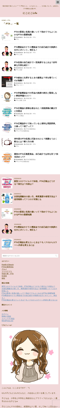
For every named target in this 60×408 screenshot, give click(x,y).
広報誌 (21, 115)
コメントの (8, 319)
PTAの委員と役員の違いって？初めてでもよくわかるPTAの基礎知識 (28, 293)
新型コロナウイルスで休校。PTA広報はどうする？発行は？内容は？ (28, 286)
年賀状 (4, 276)
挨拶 (20, 70)
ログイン (5, 314)
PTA (17, 39)
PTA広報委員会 (31, 129)
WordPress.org (7, 321)
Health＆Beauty (8, 265)
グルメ (4, 269)
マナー (21, 85)
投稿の (6, 316)
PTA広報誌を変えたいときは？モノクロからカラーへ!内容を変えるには (29, 300)
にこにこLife (30, 13)
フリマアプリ (7, 271)
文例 (20, 54)
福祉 (3, 278)
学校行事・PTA (31, 37)
